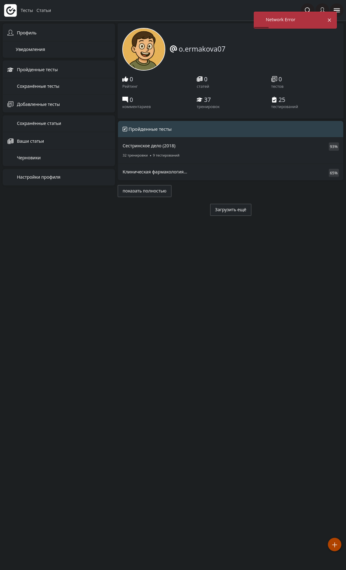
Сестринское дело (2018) (208, 151)
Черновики (28, 158)
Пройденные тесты (37, 70)
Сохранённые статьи (38, 123)
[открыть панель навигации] (337, 10)
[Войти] (322, 10)
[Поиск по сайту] (307, 10)
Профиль (26, 33)
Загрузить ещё (230, 209)
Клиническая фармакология (208, 174)
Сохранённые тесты (37, 86)
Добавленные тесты (38, 104)
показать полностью (144, 191)
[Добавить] (334, 544)
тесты (27, 10)
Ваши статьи (30, 141)
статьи (44, 10)
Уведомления (30, 49)
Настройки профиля (38, 177)
